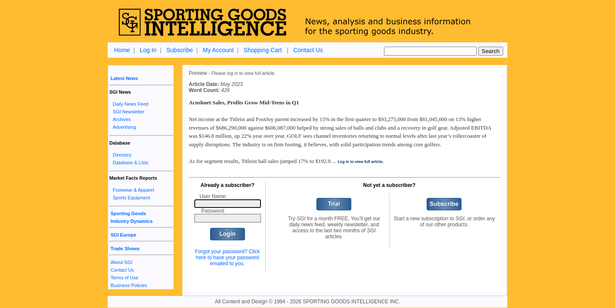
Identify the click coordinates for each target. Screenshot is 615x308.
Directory (122, 154)
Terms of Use (124, 277)
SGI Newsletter (128, 111)
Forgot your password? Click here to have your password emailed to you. (227, 258)
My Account (218, 50)
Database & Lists (130, 162)
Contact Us (308, 50)
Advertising (124, 127)
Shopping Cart (262, 50)
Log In (148, 50)
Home (122, 50)
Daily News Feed (130, 104)
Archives (122, 119)
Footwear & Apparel (133, 189)
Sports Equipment (131, 197)
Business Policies (129, 285)
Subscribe (179, 50)
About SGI (121, 262)
